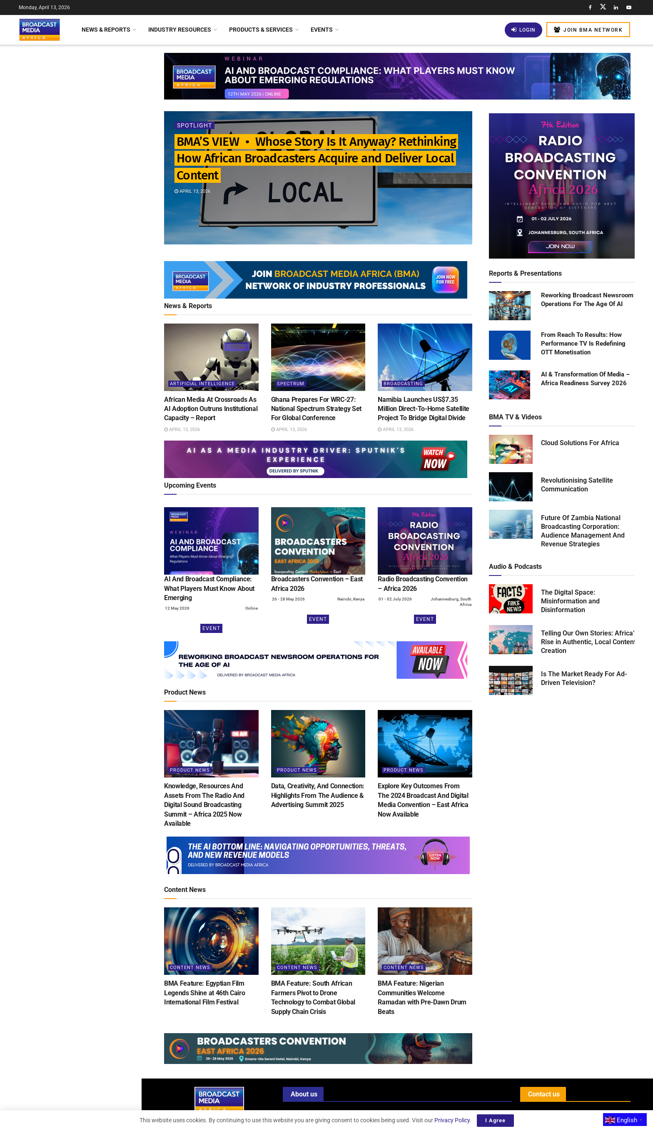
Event (211, 628)
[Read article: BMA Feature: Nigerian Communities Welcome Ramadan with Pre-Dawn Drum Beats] (425, 941)
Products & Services (261, 29)
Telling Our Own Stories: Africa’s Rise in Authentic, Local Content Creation (589, 642)
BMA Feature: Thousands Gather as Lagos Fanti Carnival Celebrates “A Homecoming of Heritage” (88, 667)
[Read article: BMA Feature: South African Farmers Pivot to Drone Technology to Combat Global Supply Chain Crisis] (318, 941)
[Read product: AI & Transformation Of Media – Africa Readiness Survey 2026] (510, 385)
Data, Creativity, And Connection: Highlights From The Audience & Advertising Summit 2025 (317, 795)
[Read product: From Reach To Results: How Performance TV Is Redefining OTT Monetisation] (510, 346)
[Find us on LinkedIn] (616, 7)
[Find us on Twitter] (603, 7)
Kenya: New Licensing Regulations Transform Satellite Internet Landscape (88, 565)
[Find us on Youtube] (628, 7)
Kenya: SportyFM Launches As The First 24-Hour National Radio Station (88, 420)
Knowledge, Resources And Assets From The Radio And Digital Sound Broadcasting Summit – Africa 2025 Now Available (204, 804)
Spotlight (194, 125)
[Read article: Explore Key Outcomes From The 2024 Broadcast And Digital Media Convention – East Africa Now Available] (425, 743)
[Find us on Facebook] (590, 7)
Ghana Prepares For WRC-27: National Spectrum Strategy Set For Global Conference (84, 186)
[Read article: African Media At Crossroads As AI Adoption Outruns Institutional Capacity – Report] (211, 357)
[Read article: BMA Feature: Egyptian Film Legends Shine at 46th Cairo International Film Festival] (211, 941)
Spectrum (290, 383)
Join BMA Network (588, 30)
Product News (190, 770)
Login (523, 30)
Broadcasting (403, 383)
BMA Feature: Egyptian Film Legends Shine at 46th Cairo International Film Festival (204, 992)
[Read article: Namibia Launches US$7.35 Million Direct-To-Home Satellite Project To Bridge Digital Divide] (425, 357)
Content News (190, 967)
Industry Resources (179, 29)
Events (322, 29)
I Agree (495, 1120)
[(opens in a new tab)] (211, 541)
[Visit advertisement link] (70, 332)
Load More (70, 711)
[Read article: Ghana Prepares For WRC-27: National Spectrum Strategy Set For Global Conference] (318, 357)
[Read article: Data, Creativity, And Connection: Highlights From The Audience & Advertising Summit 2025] (318, 743)
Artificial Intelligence (202, 383)
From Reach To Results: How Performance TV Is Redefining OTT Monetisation (583, 343)
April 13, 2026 (192, 191)
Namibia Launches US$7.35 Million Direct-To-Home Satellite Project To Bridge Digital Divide (88, 233)
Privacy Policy (452, 1120)
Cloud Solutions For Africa (580, 443)
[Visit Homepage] (39, 29)
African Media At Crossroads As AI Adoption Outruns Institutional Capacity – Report (88, 139)
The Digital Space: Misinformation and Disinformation (570, 601)
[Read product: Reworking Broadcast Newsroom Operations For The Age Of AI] (510, 306)
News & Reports (106, 29)
